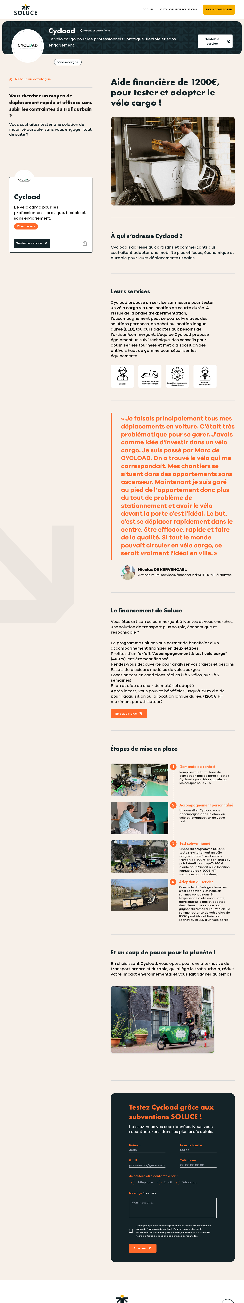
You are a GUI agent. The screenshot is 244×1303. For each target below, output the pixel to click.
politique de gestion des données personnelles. (170, 1236)
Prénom (134, 1145)
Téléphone (188, 1160)
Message (142, 1193)
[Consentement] (131, 1231)
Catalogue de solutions (178, 9)
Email (133, 1160)
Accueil (148, 9)
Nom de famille (191, 1145)
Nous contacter (219, 9)
